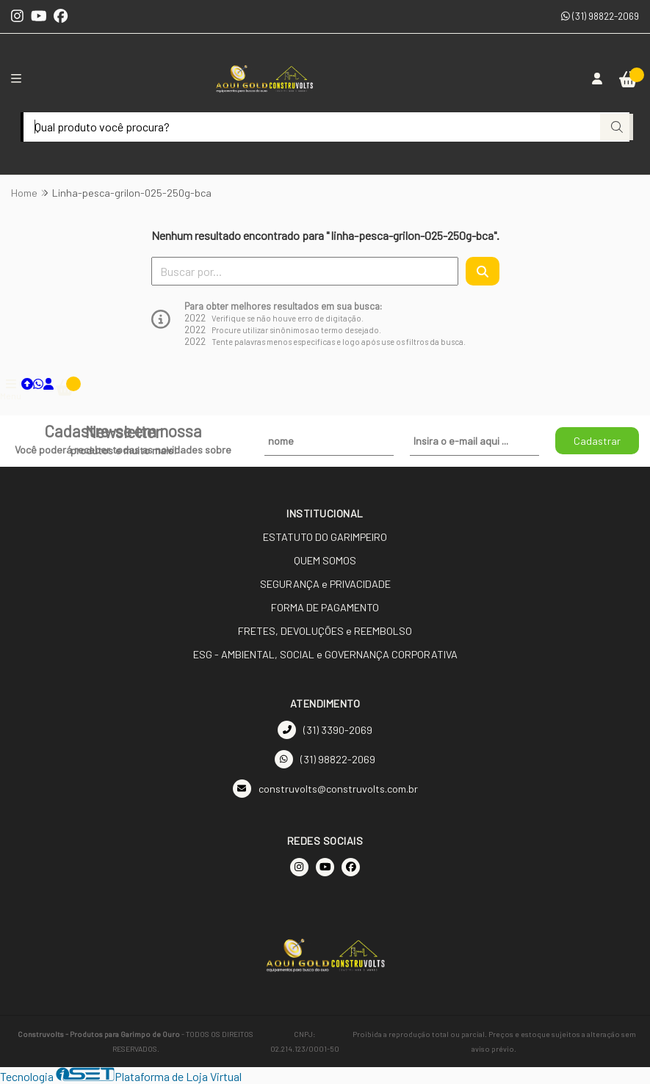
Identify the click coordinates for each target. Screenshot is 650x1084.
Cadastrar (597, 440)
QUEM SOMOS (325, 560)
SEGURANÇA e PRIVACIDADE (325, 584)
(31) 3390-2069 (325, 730)
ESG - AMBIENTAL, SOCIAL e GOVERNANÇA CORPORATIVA (325, 654)
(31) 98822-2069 (600, 16)
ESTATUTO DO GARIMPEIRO (325, 537)
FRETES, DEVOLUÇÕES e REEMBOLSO (325, 631)
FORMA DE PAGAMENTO (325, 607)
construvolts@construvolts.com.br (325, 788)
